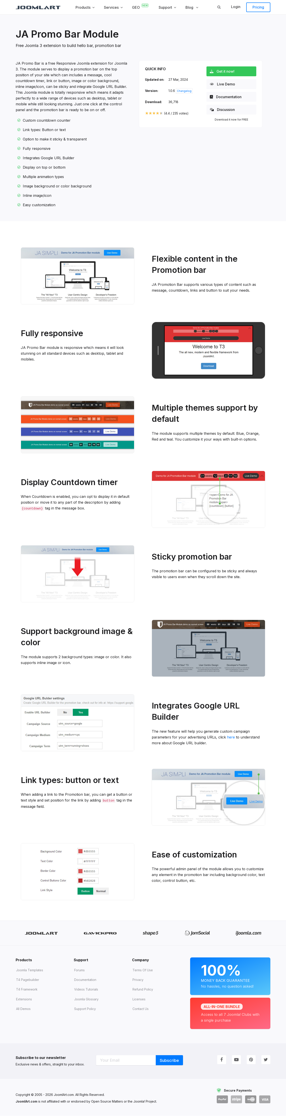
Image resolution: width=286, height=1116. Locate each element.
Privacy (137, 980)
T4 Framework (27, 990)
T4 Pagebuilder (27, 980)
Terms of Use (142, 970)
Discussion (223, 109)
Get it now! (223, 71)
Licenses (138, 999)
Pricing (258, 7)
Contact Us (140, 1009)
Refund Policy (142, 990)
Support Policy (85, 1009)
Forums (79, 970)
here (231, 737)
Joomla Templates (29, 970)
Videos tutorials (86, 990)
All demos (23, 1009)
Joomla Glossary (86, 999)
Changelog (184, 91)
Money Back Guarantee (230, 975)
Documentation (227, 97)
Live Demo (224, 84)
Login (235, 6)
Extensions (24, 999)
